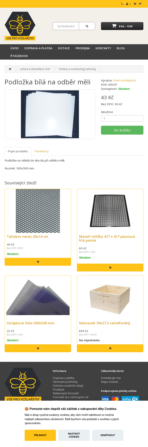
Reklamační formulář (66, 393)
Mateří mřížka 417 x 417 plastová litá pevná (107, 238)
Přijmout (40, 435)
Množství (107, 112)
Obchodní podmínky (65, 382)
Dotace (64, 48)
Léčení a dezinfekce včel (35, 69)
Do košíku (122, 130)
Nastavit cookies (74, 435)
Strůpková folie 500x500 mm (31, 323)
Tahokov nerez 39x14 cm (27, 236)
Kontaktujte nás (111, 378)
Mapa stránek (109, 382)
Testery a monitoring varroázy (77, 69)
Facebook (19, 56)
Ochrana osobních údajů (68, 385)
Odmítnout (107, 435)
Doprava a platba (38, 48)
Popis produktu (18, 151)
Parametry (41, 151)
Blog (121, 48)
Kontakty (103, 48)
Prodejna (83, 48)
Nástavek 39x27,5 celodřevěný (104, 323)
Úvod (14, 48)
